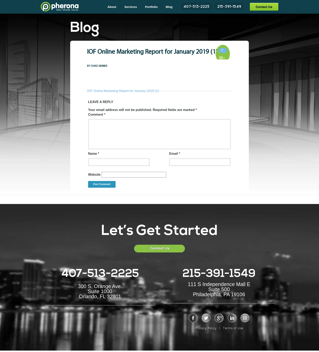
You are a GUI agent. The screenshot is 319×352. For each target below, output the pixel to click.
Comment (96, 114)
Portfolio (151, 7)
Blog (169, 7)
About (111, 7)
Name (93, 153)
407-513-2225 (197, 6)
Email (174, 153)
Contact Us (264, 7)
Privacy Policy (205, 328)
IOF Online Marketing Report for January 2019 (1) (123, 91)
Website (94, 174)
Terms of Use (233, 328)
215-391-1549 (229, 6)
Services (130, 7)
